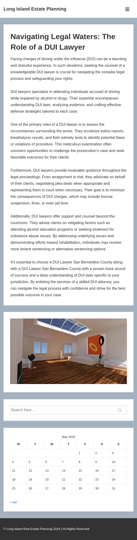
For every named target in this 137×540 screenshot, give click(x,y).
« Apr (13, 502)
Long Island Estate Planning (35, 8)
